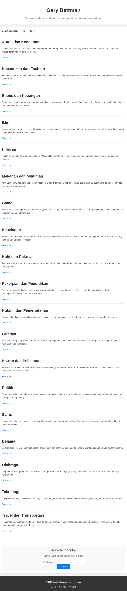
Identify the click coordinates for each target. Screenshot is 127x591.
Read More (6, 58)
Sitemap (62, 587)
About (53, 587)
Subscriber (63, 567)
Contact (72, 587)
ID (24, 31)
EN (31, 31)
